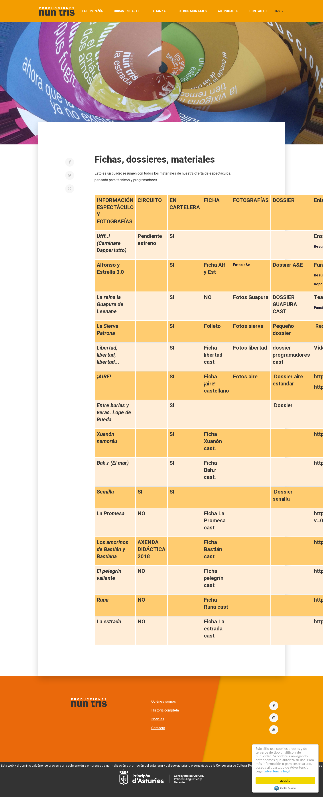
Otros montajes (193, 11)
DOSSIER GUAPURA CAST (285, 304)
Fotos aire (245, 376)
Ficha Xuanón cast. (213, 441)
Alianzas (159, 11)
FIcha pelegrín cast (213, 578)
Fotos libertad (250, 348)
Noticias (157, 719)
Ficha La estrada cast (214, 628)
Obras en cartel (127, 11)
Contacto (258, 11)
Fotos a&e (241, 265)
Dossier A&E (288, 265)
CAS (279, 11)
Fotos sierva (248, 326)
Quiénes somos (163, 701)
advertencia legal (277, 771)
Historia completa (165, 710)
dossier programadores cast (291, 355)
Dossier (283, 405)
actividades (228, 11)
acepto (285, 780)
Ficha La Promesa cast (215, 520)
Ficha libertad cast (213, 355)
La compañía (92, 11)
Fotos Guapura (250, 297)
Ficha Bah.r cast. (210, 470)
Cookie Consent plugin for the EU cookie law (285, 788)
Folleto (212, 326)
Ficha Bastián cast (213, 549)
